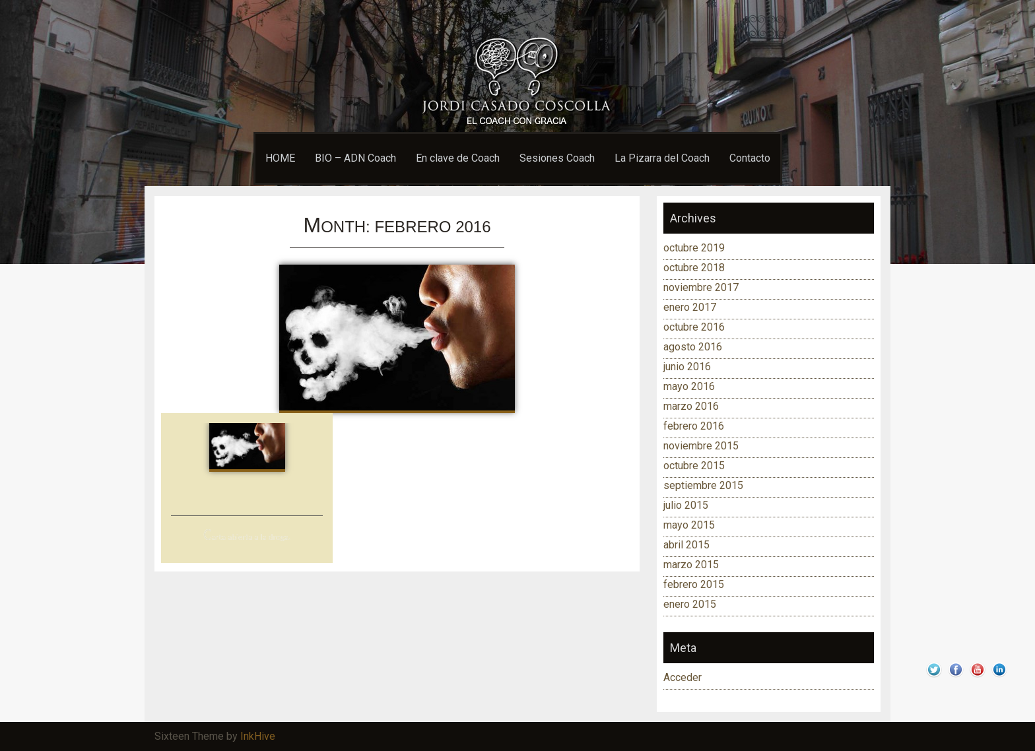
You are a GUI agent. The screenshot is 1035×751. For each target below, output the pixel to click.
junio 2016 (687, 366)
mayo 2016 (689, 386)
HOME (280, 158)
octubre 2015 (694, 465)
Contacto (749, 158)
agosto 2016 (692, 347)
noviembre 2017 (701, 287)
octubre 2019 (694, 248)
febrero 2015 (693, 584)
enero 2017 (689, 307)
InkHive (257, 736)
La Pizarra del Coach (662, 158)
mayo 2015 (689, 525)
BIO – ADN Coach (355, 158)
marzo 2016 (691, 406)
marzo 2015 (691, 564)
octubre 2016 (694, 327)
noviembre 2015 (701, 446)
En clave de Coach (458, 158)
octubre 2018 (694, 267)
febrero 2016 (693, 426)
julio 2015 (685, 505)
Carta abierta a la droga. (246, 537)
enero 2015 (689, 604)
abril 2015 (686, 545)
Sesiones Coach (557, 158)
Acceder (682, 677)
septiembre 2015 (703, 485)
